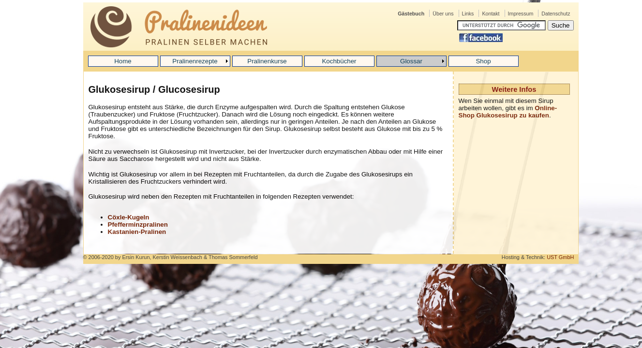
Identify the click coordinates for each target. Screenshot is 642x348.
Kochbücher (339, 61)
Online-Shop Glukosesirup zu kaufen (508, 111)
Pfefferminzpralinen (138, 224)
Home (123, 61)
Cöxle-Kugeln (128, 217)
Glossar (411, 61)
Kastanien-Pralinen (137, 231)
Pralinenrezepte (194, 61)
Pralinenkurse (267, 61)
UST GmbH (560, 257)
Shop (483, 61)
